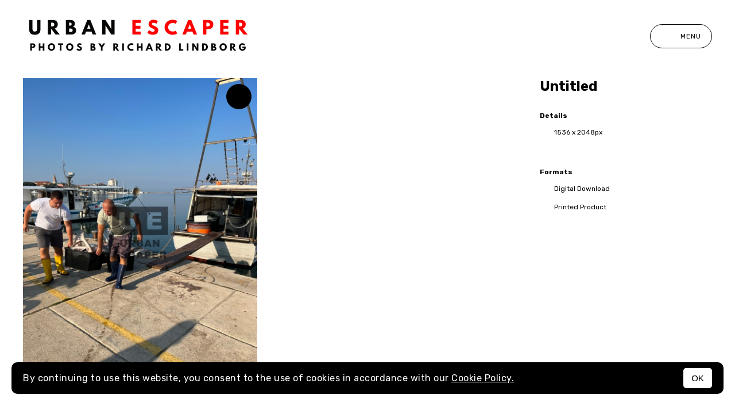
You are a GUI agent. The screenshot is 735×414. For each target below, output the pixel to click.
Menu (681, 36)
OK (697, 378)
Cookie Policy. (482, 378)
